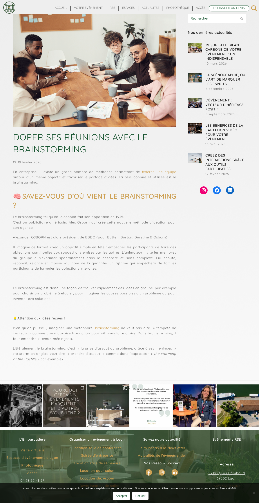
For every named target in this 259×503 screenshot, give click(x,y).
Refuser (140, 496)
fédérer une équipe (159, 172)
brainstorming (107, 328)
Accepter (121, 496)
